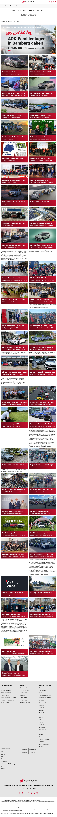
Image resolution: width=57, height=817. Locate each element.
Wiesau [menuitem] (41, 734)
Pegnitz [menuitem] (41, 722)
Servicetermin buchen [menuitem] (45, 697)
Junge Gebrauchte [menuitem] (6, 692)
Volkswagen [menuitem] (4, 761)
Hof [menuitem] (40, 715)
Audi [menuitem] (2, 751)
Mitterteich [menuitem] (42, 719)
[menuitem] (49, 1)
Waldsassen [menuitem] (42, 729)
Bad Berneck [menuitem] (42, 703)
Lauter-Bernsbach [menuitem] (44, 744)
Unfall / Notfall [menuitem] (24, 697)
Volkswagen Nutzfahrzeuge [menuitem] (8, 764)
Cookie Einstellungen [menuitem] (28, 788)
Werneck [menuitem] (41, 732)
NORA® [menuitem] (41, 692)
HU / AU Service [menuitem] (24, 690)
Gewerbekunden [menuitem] (43, 688)
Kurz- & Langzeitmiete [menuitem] (45, 695)
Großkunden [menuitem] (42, 690)
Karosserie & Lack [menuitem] (25, 702)
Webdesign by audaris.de (48, 813)
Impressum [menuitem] (7, 786)
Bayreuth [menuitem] (41, 707)
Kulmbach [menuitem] (41, 717)
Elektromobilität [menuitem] (5, 702)
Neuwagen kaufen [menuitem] (6, 688)
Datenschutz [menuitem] (16, 786)
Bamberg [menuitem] (41, 705)
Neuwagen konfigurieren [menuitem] (7, 700)
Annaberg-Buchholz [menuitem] (44, 739)
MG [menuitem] (2, 766)
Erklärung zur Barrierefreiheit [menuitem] (33, 786)
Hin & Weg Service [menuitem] (25, 700)
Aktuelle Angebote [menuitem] (6, 690)
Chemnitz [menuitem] (41, 741)
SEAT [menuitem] (2, 756)
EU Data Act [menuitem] (49, 786)
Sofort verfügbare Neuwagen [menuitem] (8, 697)
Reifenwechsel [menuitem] (24, 692)
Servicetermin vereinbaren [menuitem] (27, 688)
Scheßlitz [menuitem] (41, 724)
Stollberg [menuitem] (41, 746)
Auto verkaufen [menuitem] (5, 695)
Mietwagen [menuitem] (23, 695)
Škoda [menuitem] (2, 759)
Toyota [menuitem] (3, 768)
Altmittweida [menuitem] (42, 736)
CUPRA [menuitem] (3, 754)
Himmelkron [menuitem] (42, 712)
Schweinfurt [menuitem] (42, 727)
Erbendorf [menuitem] (41, 710)
